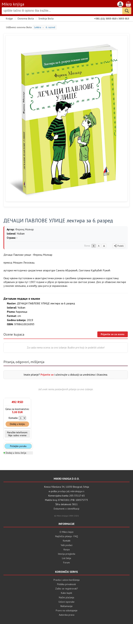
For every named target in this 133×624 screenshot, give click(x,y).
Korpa (67, 549)
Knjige (9, 18)
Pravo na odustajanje (66, 610)
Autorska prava (66, 614)
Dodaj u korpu (17, 424)
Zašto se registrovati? (66, 588)
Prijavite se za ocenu (112, 334)
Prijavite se (47, 374)
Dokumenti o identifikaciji (66, 508)
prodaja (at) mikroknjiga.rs (71, 491)
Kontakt (66, 540)
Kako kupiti (66, 592)
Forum (66, 562)
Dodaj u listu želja (16, 452)
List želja (66, 558)
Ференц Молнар (24, 229)
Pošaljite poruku (18, 446)
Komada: (13, 418)
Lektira (37, 27)
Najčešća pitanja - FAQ (66, 536)
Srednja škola (46, 18)
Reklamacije (66, 606)
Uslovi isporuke (66, 601)
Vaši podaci (66, 545)
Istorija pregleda (66, 553)
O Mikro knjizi (66, 531)
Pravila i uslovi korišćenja (66, 579)
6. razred (50, 27)
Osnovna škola (25, 18)
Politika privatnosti (66, 584)
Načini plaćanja (66, 597)
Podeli (119, 245)
